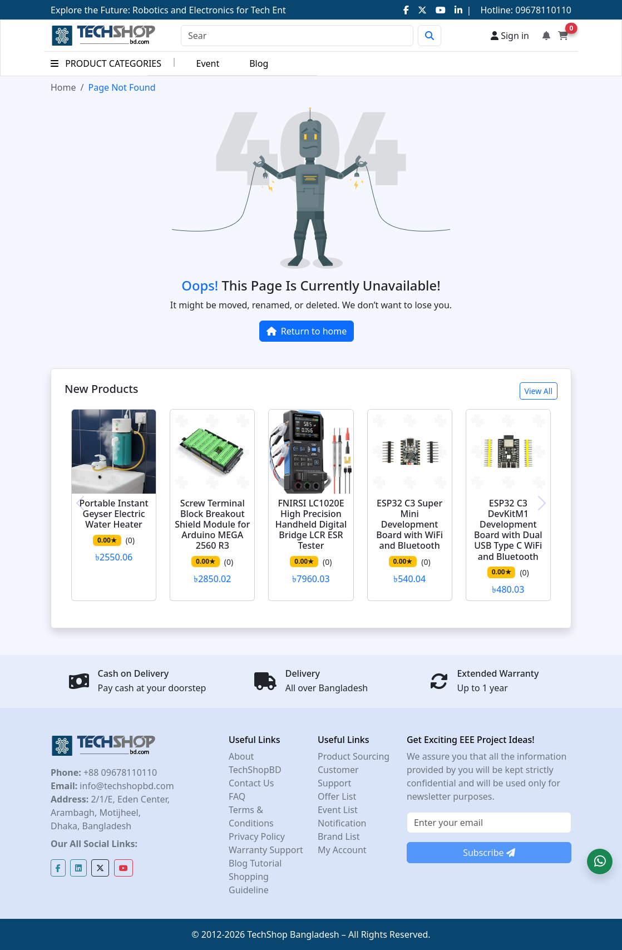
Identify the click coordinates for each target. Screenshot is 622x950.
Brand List (339, 836)
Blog (258, 63)
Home (63, 87)
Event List (338, 810)
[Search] (297, 35)
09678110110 (542, 10)
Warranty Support (266, 850)
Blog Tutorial (255, 863)
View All (538, 391)
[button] (599, 861)
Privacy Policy (257, 836)
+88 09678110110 (119, 772)
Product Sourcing (353, 756)
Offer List (337, 796)
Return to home (306, 331)
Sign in (510, 35)
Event (207, 63)
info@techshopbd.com (125, 786)
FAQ (237, 796)
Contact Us (251, 783)
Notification (342, 823)
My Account (342, 850)
